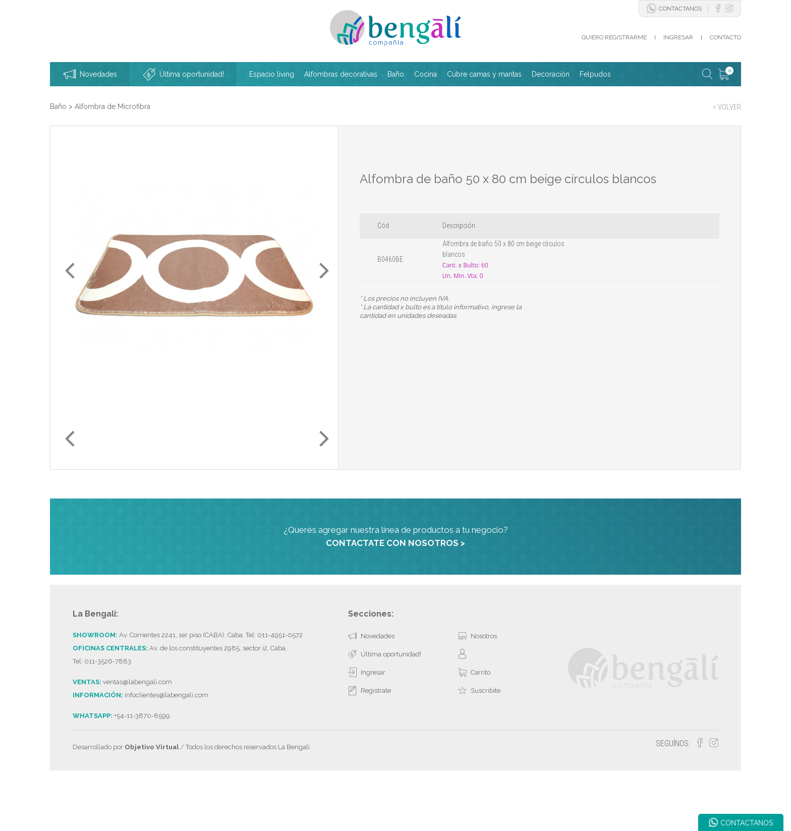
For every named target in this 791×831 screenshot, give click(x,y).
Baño (58, 106)
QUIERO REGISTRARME (614, 37)
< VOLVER (727, 107)
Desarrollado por (126, 797)
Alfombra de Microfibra (112, 106)
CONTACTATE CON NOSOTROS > (395, 593)
